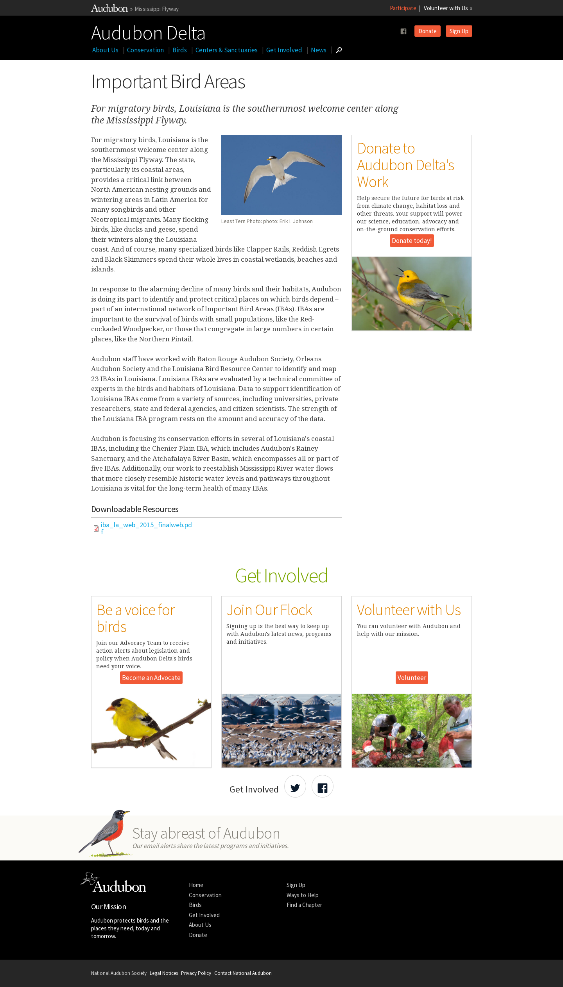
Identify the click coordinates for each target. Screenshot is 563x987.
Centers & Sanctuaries (226, 50)
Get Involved (284, 50)
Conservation (145, 50)
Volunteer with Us (446, 8)
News (318, 50)
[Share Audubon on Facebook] (322, 786)
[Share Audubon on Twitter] (295, 786)
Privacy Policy (196, 973)
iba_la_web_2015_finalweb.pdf (146, 528)
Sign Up (459, 31)
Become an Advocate (151, 677)
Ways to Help (303, 895)
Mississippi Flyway (156, 8)
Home (196, 885)
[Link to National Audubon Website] (109, 9)
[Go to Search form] (339, 50)
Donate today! (412, 240)
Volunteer (412, 677)
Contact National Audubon (243, 973)
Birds (179, 50)
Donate (427, 31)
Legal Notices (164, 973)
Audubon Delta (148, 30)
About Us (105, 50)
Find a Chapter (304, 904)
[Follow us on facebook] (403, 31)
